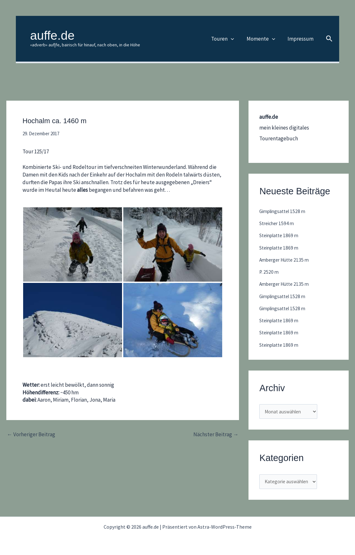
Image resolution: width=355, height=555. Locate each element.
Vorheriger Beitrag (31, 434)
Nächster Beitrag (215, 434)
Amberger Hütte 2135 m (286, 259)
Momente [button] (263, 39)
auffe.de (52, 35)
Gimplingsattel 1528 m (284, 211)
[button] (235, 39)
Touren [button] (226, 39)
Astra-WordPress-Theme (224, 527)
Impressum (301, 38)
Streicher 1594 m (278, 223)
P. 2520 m (269, 271)
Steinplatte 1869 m (281, 235)
